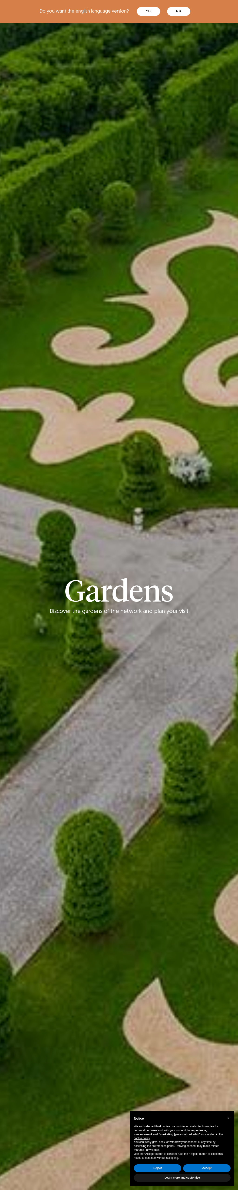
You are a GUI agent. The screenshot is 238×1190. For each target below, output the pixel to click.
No (178, 9)
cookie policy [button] (142, 1138)
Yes (148, 9)
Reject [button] (157, 1168)
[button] (228, 1118)
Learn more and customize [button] (182, 1177)
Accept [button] (207, 1168)
